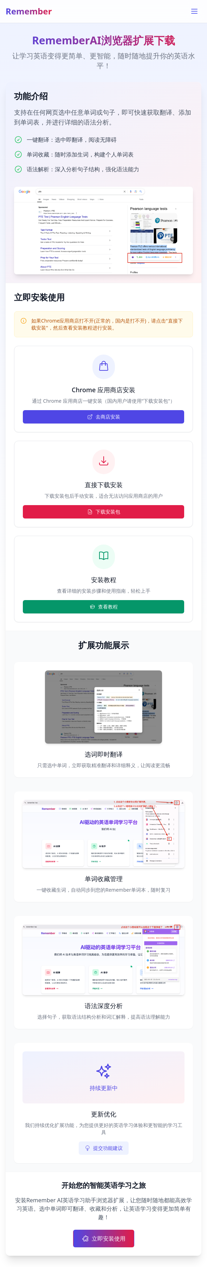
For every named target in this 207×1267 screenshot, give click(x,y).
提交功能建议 (104, 1148)
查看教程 (104, 606)
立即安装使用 (103, 1238)
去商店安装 (103, 416)
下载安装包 (103, 511)
